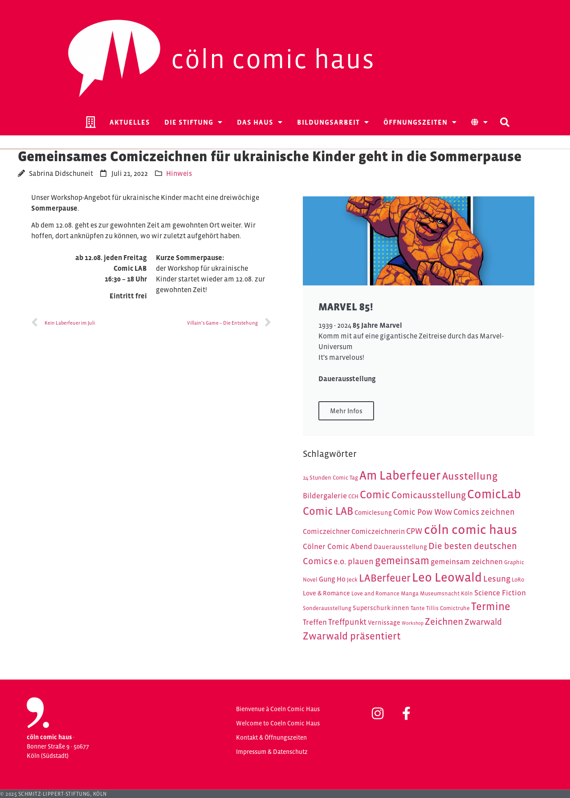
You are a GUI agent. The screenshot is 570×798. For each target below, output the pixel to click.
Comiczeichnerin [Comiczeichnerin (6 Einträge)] (378, 531)
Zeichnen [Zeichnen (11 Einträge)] (444, 621)
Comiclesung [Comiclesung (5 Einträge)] (373, 512)
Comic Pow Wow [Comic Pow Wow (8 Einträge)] (422, 512)
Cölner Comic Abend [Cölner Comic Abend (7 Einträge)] (337, 546)
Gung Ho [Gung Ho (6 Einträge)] (332, 579)
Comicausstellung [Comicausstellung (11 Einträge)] (428, 495)
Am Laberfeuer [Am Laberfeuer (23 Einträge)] (400, 475)
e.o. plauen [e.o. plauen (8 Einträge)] (354, 561)
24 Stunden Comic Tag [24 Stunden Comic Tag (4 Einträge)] (330, 477)
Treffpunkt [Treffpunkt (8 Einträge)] (347, 622)
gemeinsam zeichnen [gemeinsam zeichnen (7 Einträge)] (467, 561)
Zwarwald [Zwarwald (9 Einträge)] (483, 622)
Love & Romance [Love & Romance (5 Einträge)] (326, 593)
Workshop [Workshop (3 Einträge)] (412, 623)
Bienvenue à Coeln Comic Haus (278, 708)
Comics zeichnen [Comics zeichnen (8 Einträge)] (484, 512)
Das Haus (260, 122)
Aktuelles (130, 122)
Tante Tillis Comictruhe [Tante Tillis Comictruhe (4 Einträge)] (440, 608)
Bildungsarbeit (333, 122)
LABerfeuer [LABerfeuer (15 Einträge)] (385, 578)
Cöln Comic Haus (273, 59)
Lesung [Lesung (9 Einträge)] (496, 578)
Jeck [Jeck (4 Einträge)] (352, 579)
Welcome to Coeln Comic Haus (278, 723)
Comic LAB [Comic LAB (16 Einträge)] (328, 511)
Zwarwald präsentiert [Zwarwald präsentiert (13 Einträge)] (352, 636)
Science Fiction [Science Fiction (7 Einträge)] (500, 592)
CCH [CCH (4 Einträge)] (353, 496)
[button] (504, 122)
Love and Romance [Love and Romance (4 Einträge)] (375, 593)
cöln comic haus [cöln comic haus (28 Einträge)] (470, 529)
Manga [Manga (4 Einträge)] (410, 593)
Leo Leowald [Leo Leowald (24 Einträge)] (447, 577)
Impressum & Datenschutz (272, 751)
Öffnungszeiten (420, 122)
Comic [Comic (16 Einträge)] (375, 495)
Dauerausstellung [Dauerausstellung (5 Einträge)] (400, 546)
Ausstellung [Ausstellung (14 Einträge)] (470, 476)
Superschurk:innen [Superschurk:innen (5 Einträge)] (381, 607)
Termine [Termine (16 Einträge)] (490, 606)
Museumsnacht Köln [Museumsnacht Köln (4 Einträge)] (446, 593)
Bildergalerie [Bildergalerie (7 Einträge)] (325, 495)
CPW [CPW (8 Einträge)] (414, 531)
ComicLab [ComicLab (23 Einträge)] (494, 494)
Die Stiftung (193, 122)
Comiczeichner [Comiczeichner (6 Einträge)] (326, 531)
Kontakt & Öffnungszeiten (271, 737)
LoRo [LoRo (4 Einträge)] (518, 579)
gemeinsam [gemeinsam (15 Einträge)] (402, 560)
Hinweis (179, 173)
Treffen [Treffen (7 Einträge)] (315, 622)
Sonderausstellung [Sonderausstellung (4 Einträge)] (327, 608)
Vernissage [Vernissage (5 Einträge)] (384, 622)
